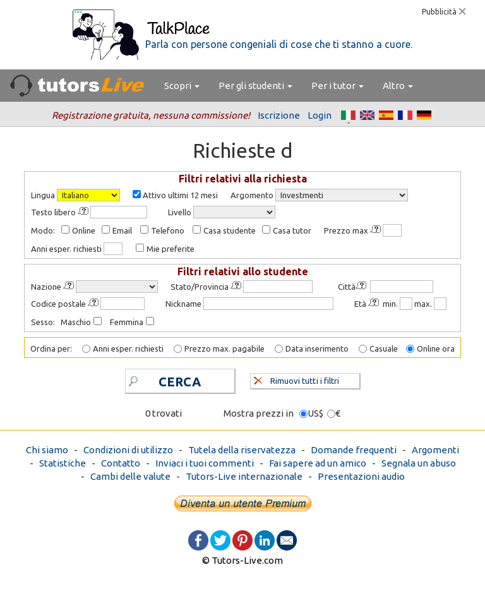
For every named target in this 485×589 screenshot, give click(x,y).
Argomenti (435, 449)
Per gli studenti (255, 85)
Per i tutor (337, 85)
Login (320, 115)
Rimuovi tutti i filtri (296, 379)
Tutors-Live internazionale (244, 476)
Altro (398, 85)
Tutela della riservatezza (242, 449)
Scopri (182, 85)
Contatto (120, 463)
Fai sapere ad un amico (317, 463)
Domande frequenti (354, 449)
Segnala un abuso (418, 463)
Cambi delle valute (130, 476)
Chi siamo (47, 449)
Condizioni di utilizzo (128, 449)
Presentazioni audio (361, 476)
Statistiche (62, 463)
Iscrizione (279, 115)
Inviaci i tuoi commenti (204, 463)
